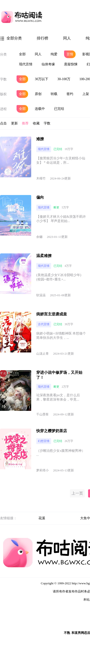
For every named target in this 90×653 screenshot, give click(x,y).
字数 (3, 79)
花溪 (41, 518)
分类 (3, 54)
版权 (3, 94)
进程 (3, 109)
